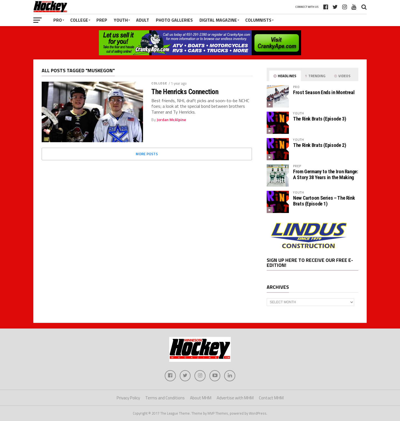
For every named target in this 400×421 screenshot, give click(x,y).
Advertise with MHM (235, 398)
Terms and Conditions (165, 398)
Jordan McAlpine (171, 120)
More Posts (147, 154)
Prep (101, 20)
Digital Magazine (218, 20)
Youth (121, 20)
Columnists (258, 20)
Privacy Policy (128, 398)
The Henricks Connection (184, 92)
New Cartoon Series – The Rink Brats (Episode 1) (324, 200)
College (79, 20)
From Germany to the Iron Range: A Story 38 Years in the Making (325, 174)
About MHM (200, 398)
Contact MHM (271, 398)
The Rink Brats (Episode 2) (319, 145)
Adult (142, 20)
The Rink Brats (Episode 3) (319, 119)
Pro (57, 20)
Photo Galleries (174, 20)
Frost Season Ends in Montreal (323, 92)
